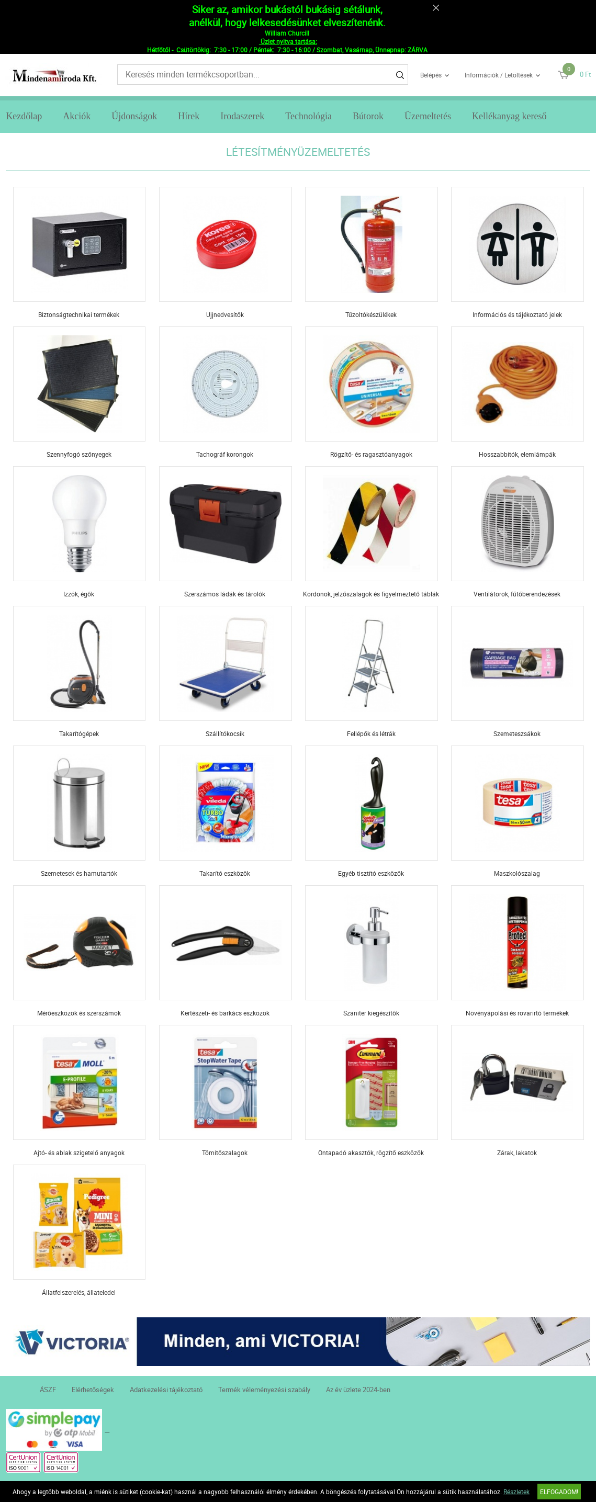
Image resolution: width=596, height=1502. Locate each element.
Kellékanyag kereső (509, 116)
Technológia (308, 116)
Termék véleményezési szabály (264, 1389)
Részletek (516, 1491)
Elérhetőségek (93, 1389)
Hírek (188, 116)
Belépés (431, 75)
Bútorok (368, 116)
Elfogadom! (559, 1491)
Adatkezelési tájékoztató (166, 1389)
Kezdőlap (24, 116)
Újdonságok (134, 116)
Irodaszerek (242, 116)
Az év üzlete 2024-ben (358, 1389)
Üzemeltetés (427, 116)
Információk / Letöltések (499, 75)
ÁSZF (48, 1389)
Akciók (77, 116)
